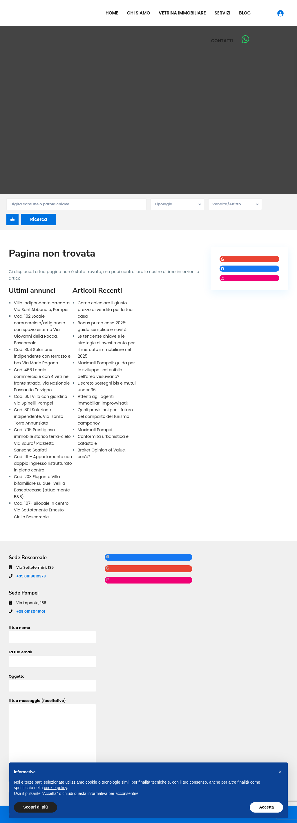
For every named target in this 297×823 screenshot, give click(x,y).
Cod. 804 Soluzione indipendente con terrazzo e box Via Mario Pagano (42, 356)
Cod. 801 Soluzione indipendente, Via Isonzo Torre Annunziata (38, 416)
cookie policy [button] (55, 787)
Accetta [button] (266, 807)
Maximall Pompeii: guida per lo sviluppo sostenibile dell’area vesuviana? (106, 369)
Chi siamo (138, 13)
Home (112, 13)
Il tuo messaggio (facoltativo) (52, 736)
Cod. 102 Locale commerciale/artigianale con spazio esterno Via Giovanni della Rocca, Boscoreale (39, 329)
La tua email (52, 656)
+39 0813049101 (30, 611)
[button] (280, 771)
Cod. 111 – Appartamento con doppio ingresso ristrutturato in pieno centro (43, 463)
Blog (245, 13)
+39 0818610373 (31, 576)
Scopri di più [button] (35, 807)
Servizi (222, 13)
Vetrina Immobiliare (182, 13)
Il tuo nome (52, 632)
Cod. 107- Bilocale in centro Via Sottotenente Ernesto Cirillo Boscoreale (41, 510)
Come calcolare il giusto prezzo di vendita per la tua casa (105, 309)
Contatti (222, 41)
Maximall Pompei (95, 430)
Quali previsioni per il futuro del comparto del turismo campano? (105, 416)
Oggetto (52, 681)
